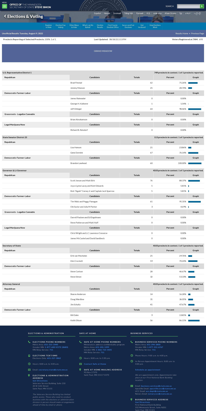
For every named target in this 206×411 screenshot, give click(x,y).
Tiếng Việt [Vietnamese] (128, 13)
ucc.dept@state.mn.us (156, 391)
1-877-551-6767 (155, 347)
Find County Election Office (113, 26)
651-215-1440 (51, 344)
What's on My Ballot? (88, 26)
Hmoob (107, 13)
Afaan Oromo (170, 13)
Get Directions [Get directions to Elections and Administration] (40, 381)
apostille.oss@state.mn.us (162, 388)
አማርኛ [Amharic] (187, 13)
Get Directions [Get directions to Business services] (142, 402)
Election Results (100, 26)
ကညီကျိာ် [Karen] (197, 13)
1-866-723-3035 (104, 350)
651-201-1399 (102, 347)
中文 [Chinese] (148, 13)
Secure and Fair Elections (128, 26)
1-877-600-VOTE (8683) (56, 347)
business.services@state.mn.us (156, 386)
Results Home (182, 33)
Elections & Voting (23, 16)
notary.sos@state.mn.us (160, 394)
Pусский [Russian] (139, 13)
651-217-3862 (54, 358)
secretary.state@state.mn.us (53, 370)
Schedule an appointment (147, 370)
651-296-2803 (153, 344)
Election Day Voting (61, 26)
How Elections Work (155, 26)
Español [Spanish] (97, 13)
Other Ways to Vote (74, 26)
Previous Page (197, 33)
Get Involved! (142, 26)
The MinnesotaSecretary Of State (30, 6)
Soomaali (117, 13)
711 (51, 350)
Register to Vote (48, 26)
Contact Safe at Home (95, 364)
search (170, 6)
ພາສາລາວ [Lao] (157, 13)
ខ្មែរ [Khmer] (181, 13)
